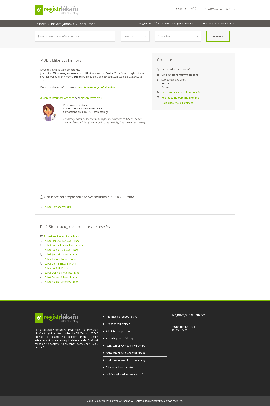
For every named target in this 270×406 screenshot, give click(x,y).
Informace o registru (219, 8)
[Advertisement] (135, 159)
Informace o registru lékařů (121, 316)
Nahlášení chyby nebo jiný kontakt (125, 345)
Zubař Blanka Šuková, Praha (60, 277)
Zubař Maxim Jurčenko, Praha (61, 282)
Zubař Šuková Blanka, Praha (60, 254)
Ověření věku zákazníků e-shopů (124, 374)
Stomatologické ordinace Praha (217, 23)
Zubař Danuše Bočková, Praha (62, 241)
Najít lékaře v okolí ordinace (177, 103)
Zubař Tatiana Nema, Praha (60, 259)
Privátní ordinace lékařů (119, 367)
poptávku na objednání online (96, 87)
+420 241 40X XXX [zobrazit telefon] (181, 92)
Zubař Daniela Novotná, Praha (61, 272)
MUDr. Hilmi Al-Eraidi (184, 326)
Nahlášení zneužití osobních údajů (125, 352)
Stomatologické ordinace (179, 23)
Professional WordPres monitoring (125, 360)
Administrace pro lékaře (119, 331)
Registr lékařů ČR (149, 23)
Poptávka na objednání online (180, 97)
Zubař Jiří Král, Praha (56, 268)
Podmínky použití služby (119, 338)
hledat (218, 36)
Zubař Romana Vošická (57, 207)
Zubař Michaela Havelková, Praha (63, 245)
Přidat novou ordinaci (118, 324)
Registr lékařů (186, 8)
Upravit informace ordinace (57, 98)
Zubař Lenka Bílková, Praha (60, 263)
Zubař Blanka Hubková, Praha (61, 249)
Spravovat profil (91, 98)
